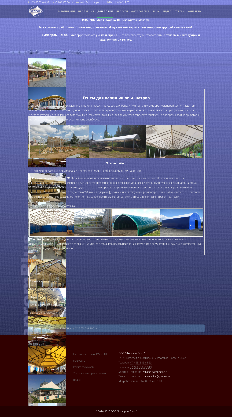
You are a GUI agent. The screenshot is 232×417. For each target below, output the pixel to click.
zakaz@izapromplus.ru (91, 2)
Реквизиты (79, 360)
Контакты (194, 11)
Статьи (179, 11)
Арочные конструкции (43, 320)
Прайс (77, 380)
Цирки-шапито (38, 297)
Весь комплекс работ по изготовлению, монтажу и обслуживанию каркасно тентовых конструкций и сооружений (115, 27)
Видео (167, 11)
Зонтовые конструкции (43, 312)
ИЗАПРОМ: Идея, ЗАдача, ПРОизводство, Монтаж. (116, 20)
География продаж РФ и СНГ (90, 354)
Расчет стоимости (84, 367)
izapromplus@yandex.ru (156, 376)
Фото (31, 354)
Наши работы (36, 367)
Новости (33, 360)
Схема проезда (36, 373)
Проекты (122, 11)
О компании (66, 11)
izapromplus (48, 328)
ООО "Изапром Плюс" (131, 353)
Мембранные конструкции (45, 289)
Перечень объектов (40, 380)
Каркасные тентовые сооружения (50, 273)
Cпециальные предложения (89, 373)
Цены (155, 11)
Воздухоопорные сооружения (48, 305)
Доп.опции (105, 11)
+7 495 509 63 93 (40, 2)
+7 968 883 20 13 (64, 2)
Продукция (86, 11)
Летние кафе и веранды (44, 281)
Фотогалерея (140, 11)
